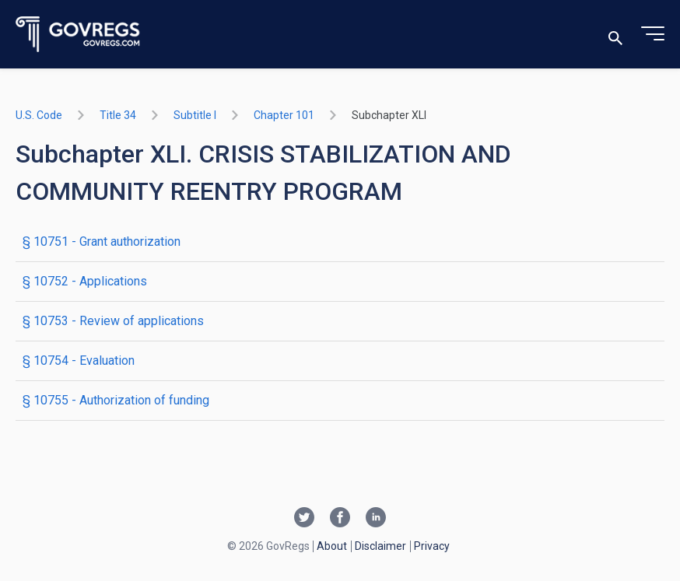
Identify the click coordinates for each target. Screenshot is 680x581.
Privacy (432, 546)
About (332, 546)
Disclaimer (380, 546)
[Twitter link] (304, 518)
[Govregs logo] (78, 34)
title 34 (118, 115)
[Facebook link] (340, 518)
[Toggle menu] (652, 34)
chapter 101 (284, 115)
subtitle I (195, 115)
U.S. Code (39, 115)
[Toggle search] (615, 34)
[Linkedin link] (376, 518)
